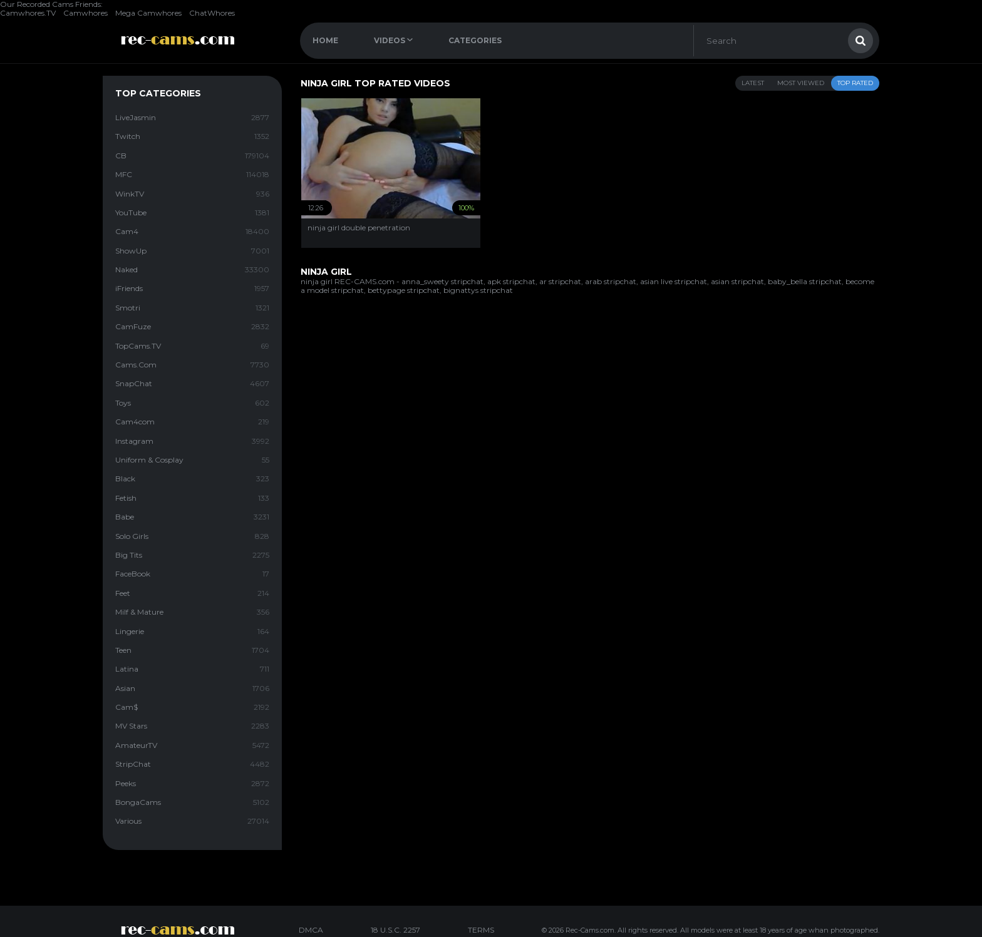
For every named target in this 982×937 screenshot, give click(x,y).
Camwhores (85, 13)
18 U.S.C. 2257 (395, 929)
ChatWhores (212, 13)
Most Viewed (800, 83)
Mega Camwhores (148, 13)
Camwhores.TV (28, 13)
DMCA (311, 929)
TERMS (481, 929)
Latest (753, 83)
